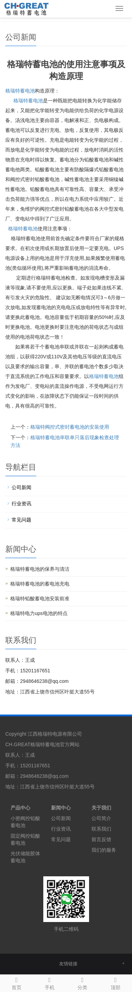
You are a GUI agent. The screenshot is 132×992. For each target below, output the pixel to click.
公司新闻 (21, 487)
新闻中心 (61, 808)
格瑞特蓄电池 (20, 91)
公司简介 (101, 818)
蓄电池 (28, 100)
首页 (16, 982)
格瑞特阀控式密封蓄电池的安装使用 (69, 427)
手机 (49, 982)
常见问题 (21, 520)
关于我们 (101, 808)
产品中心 (20, 808)
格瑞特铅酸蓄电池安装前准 (39, 598)
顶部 (115, 982)
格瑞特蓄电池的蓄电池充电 (39, 584)
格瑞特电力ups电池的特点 (39, 613)
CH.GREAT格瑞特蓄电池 (32, 744)
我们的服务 (104, 850)
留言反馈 (101, 839)
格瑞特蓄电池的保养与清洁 (39, 569)
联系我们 (101, 829)
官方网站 (70, 744)
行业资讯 (21, 503)
